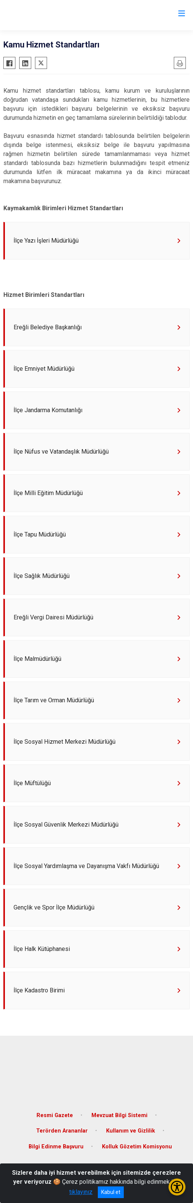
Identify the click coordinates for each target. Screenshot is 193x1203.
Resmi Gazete (54, 1115)
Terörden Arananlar (62, 1131)
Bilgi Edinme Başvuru (56, 1146)
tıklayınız (81, 1191)
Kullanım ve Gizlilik (130, 1131)
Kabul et (110, 1192)
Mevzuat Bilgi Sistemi (119, 1115)
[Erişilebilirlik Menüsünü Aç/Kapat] (177, 1187)
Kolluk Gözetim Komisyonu (137, 1146)
